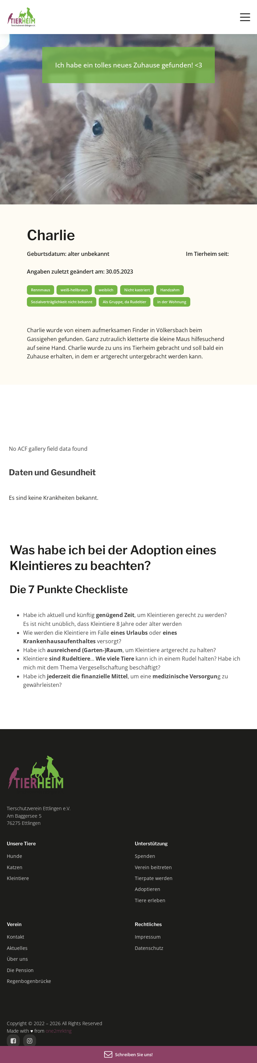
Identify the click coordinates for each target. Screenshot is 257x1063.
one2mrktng (58, 1031)
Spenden (145, 856)
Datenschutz (149, 948)
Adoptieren (147, 889)
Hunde (14, 856)
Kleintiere (18, 878)
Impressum (148, 937)
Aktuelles (17, 948)
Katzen (14, 867)
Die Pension (20, 970)
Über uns (17, 959)
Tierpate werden (154, 878)
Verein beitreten (153, 867)
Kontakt (15, 937)
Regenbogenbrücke (29, 981)
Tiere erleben (150, 900)
